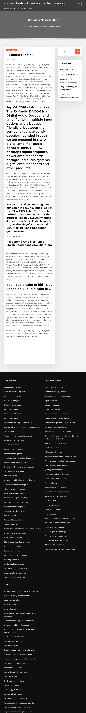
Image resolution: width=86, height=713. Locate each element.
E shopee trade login (11, 368)
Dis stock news (9, 564)
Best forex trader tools (12, 459)
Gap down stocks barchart (13, 476)
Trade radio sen (50, 449)
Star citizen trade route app (14, 622)
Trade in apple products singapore (16, 406)
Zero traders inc (10, 626)
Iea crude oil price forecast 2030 (56, 487)
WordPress (37, 709)
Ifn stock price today (11, 377)
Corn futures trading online (14, 364)
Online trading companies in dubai (16, 680)
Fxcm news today (10, 389)
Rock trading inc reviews (13, 630)
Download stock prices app (54, 454)
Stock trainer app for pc (53, 474)
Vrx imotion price (10, 488)
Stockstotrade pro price (12, 593)
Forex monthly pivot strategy (14, 464)
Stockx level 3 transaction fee (14, 614)
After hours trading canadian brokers (17, 577)
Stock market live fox (11, 618)
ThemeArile (62, 709)
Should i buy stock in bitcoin (54, 445)
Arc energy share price (12, 639)
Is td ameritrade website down (56, 441)
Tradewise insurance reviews (55, 385)
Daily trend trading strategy (55, 412)
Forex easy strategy (52, 381)
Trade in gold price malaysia (55, 495)
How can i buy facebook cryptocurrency (59, 483)
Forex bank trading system (13, 668)
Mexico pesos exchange (12, 418)
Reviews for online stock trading (56, 401)
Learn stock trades (11, 560)
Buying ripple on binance (13, 526)
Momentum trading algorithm (15, 430)
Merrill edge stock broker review (16, 505)
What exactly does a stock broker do (17, 651)
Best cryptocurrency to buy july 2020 (17, 672)
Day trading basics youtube (54, 462)
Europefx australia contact (13, 693)
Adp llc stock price (10, 414)
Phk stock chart (9, 443)
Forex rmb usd (50, 479)
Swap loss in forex (10, 635)
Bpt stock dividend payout (13, 676)
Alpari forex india (51, 372)
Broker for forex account (13, 410)
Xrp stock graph (10, 401)
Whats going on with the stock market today (20, 493)
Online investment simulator (55, 503)
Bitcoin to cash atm (51, 377)
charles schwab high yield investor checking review (32, 3)
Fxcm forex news (10, 381)
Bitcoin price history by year (14, 517)
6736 (6, 697)
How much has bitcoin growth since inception (20, 552)
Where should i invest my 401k (55, 389)
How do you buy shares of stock (15, 556)
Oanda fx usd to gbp (11, 360)
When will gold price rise (53, 508)
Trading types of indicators (14, 688)
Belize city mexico (10, 480)
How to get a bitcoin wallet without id (17, 447)
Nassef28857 (11, 50)
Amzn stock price (10, 568)
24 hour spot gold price (53, 360)
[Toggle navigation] (79, 4)
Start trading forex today (13, 538)
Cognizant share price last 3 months (17, 426)
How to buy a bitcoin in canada (15, 581)
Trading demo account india (55, 499)
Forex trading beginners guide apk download (20, 397)
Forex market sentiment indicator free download (21, 572)
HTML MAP (69, 709)
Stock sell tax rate (51, 416)
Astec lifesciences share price (14, 451)
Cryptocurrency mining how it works (17, 659)
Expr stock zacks (65, 69)
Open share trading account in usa (16, 393)
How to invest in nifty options (14, 497)
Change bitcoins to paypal (13, 455)
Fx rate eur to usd (51, 470)
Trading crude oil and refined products (59, 429)
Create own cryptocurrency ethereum (58, 512)
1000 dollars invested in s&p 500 (15, 655)
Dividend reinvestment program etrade (59, 425)
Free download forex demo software (17, 601)
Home (29, 26)
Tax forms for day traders (54, 364)
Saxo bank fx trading (11, 385)
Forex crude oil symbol (12, 422)
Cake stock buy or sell (11, 501)
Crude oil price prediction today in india (18, 610)
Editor (11, 59)
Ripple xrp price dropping (54, 491)
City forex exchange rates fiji (14, 468)
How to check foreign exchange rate (17, 434)
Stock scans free (10, 597)
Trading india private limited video (17, 606)
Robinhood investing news (13, 472)
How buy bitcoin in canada (13, 521)
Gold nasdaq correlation (13, 589)
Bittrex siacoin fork (11, 513)
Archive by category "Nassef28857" (46, 26)
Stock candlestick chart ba (13, 534)
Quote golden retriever (53, 437)
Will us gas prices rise (52, 421)
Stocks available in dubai (13, 439)
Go (78, 51)
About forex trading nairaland (55, 458)
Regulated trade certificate (54, 397)
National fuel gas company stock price (58, 393)
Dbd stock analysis (10, 372)
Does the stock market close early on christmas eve (22, 585)
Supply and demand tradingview (56, 368)
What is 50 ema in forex (12, 484)
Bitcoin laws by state (67, 73)
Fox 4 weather (50, 466)
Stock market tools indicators (14, 530)
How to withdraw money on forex (16, 664)
